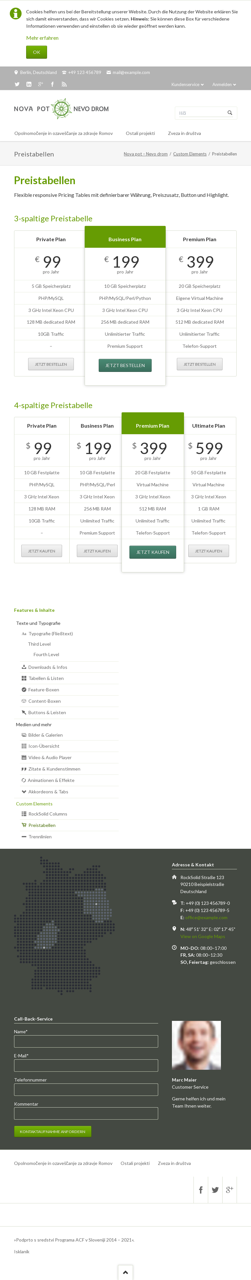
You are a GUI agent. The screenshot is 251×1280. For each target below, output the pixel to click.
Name (25, 1031)
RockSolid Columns (47, 814)
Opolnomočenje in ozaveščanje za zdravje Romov (63, 1163)
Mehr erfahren (42, 38)
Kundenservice (185, 84)
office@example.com (206, 917)
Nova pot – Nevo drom (146, 153)
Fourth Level (46, 654)
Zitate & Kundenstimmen (54, 769)
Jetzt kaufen (41, 551)
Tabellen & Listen (46, 678)
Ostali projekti (135, 1163)
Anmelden (222, 84)
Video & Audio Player (50, 757)
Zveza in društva (174, 1163)
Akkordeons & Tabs (48, 791)
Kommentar (26, 1104)
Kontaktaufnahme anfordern (52, 1131)
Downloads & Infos (47, 667)
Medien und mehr (34, 724)
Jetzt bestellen (51, 364)
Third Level (39, 644)
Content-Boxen (44, 701)
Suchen (230, 113)
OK (36, 52)
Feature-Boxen (43, 689)
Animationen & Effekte (51, 780)
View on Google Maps (202, 936)
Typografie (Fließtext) (50, 633)
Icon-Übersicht (43, 746)
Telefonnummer (30, 1079)
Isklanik (21, 1251)
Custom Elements (190, 153)
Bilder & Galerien (45, 735)
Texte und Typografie (38, 623)
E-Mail (25, 1055)
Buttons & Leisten (47, 712)
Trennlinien (40, 836)
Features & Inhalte (34, 610)
